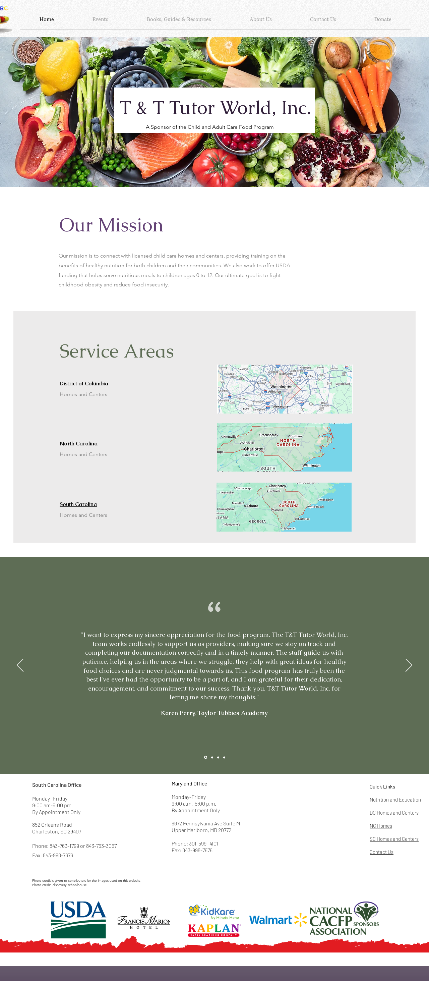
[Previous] (20, 666)
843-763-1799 (64, 845)
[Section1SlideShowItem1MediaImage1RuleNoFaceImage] (205, 757)
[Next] (409, 666)
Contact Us (381, 852)
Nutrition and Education (396, 800)
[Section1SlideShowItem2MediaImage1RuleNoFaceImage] (212, 757)
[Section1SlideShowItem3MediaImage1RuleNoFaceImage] (218, 757)
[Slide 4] (224, 757)
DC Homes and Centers (394, 813)
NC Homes (381, 826)
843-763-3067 (101, 845)
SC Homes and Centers (394, 839)
